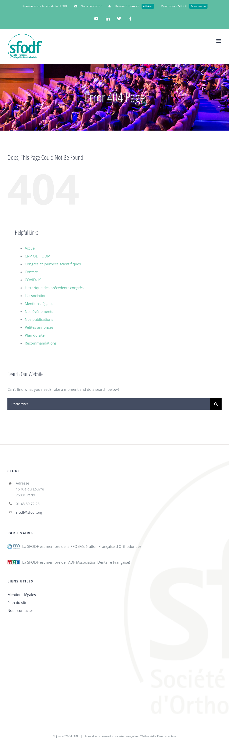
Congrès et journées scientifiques (53, 263)
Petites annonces (39, 327)
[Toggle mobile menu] (219, 41)
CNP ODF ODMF (38, 256)
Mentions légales (39, 303)
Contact (31, 271)
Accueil (31, 248)
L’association (35, 295)
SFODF (74, 736)
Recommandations (41, 343)
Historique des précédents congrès (54, 287)
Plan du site (34, 335)
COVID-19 (33, 279)
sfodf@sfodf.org (29, 512)
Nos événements (39, 311)
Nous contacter (20, 610)
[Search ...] (108, 404)
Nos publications (39, 319)
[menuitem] (45, 6)
